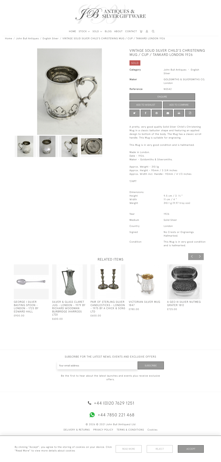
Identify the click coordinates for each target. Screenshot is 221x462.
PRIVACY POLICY (103, 429)
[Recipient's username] (97, 365)
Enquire (162, 96)
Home (8, 38)
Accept (190, 448)
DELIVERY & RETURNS (77, 429)
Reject (160, 448)
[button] (147, 31)
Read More (128, 448)
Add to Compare (179, 104)
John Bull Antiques (27, 38)
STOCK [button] (83, 31)
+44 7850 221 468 (110, 414)
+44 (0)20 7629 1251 (110, 402)
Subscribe (151, 365)
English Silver (51, 38)
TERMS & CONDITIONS (130, 429)
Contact (131, 31)
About (118, 31)
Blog (108, 31)
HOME (72, 31)
